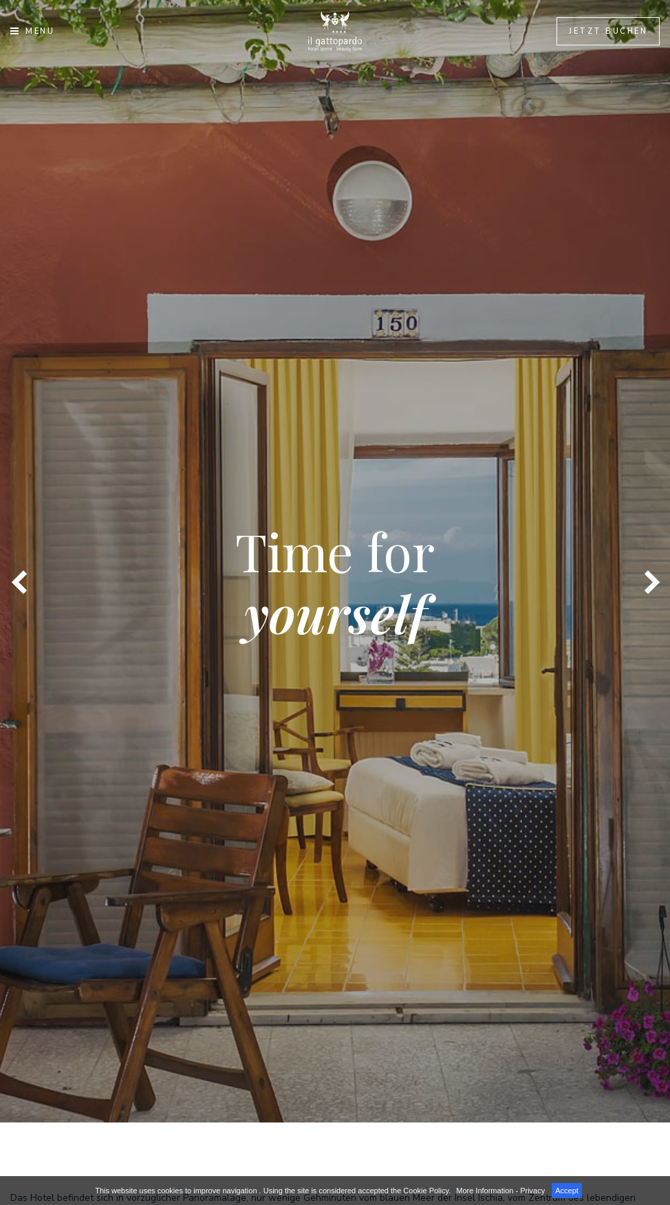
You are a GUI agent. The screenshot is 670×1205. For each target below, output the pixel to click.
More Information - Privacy (500, 1190)
